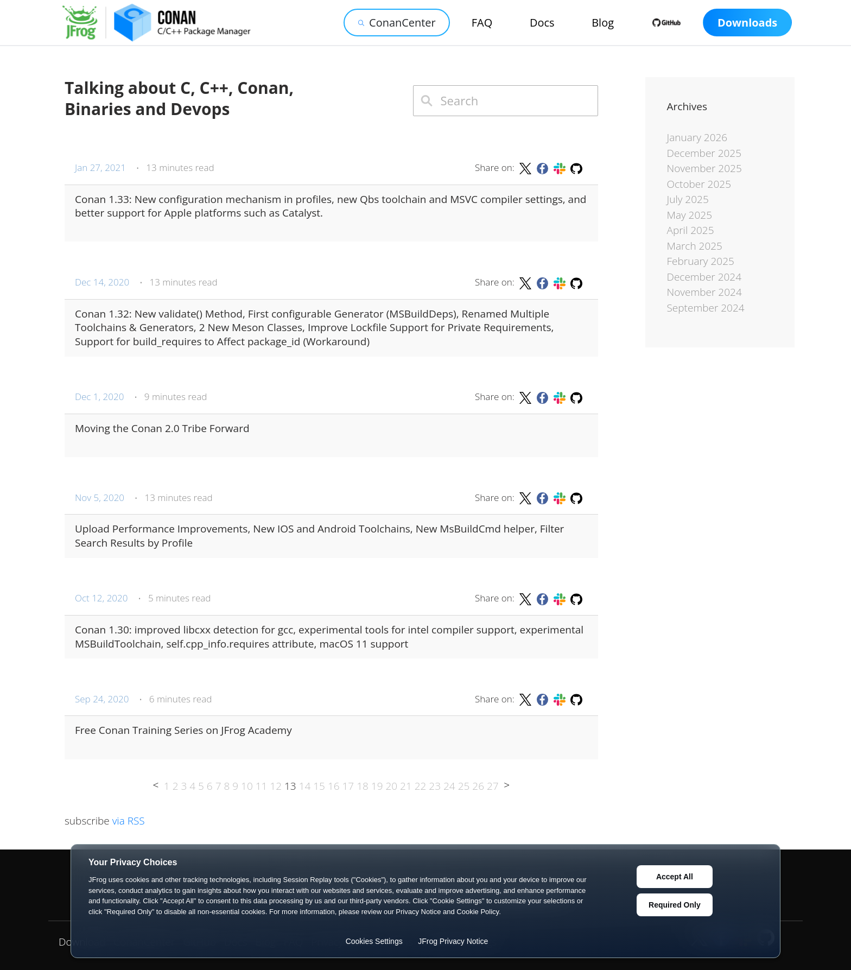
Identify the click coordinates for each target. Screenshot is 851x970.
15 (319, 786)
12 (276, 786)
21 (406, 786)
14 (305, 786)
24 (449, 786)
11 (262, 786)
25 (464, 786)
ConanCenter (397, 22)
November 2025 (704, 168)
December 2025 (704, 153)
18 (363, 786)
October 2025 (699, 184)
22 (421, 786)
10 (247, 786)
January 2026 (697, 137)
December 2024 (704, 277)
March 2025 (694, 246)
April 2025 (690, 230)
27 (493, 786)
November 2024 (704, 292)
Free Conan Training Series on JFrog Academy (183, 730)
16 (334, 786)
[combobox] (505, 100)
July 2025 (688, 199)
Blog (603, 22)
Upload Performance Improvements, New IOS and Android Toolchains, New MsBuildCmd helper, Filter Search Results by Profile (319, 536)
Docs (542, 22)
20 (391, 786)
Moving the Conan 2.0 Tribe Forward (162, 428)
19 (377, 786)
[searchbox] (505, 101)
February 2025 (700, 261)
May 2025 (690, 215)
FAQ (482, 22)
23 (435, 786)
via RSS (128, 821)
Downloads (747, 22)
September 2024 (706, 308)
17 (348, 786)
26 (478, 786)
